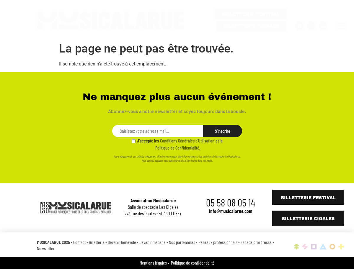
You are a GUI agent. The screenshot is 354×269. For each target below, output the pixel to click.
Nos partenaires (182, 242)
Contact (79, 242)
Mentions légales (153, 262)
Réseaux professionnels (217, 242)
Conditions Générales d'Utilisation (187, 140)
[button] (341, 26)
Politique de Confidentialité (177, 147)
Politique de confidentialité (193, 262)
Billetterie (97, 242)
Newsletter (46, 248)
